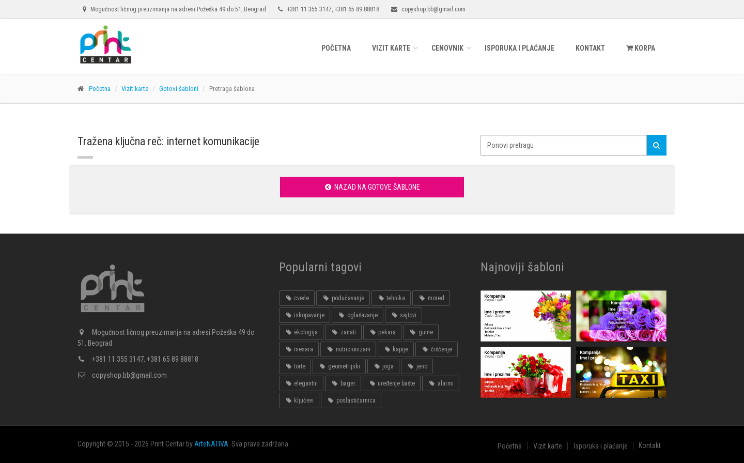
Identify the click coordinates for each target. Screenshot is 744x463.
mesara (299, 349)
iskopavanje (304, 315)
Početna (336, 48)
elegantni (301, 383)
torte (295, 366)
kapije (395, 349)
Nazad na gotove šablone (371, 187)
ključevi (299, 400)
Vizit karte (391, 48)
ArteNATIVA (211, 444)
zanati (343, 332)
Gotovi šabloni (178, 88)
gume (420, 332)
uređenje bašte (391, 383)
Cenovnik (447, 48)
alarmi (440, 383)
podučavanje (343, 298)
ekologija (301, 332)
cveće (297, 298)
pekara (382, 332)
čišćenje (436, 349)
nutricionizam (348, 349)
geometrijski (339, 366)
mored (431, 298)
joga (383, 366)
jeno (417, 366)
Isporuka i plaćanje (519, 48)
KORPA (640, 48)
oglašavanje (357, 315)
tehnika (391, 298)
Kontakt (590, 48)
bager (343, 383)
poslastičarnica (351, 400)
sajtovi (403, 315)
